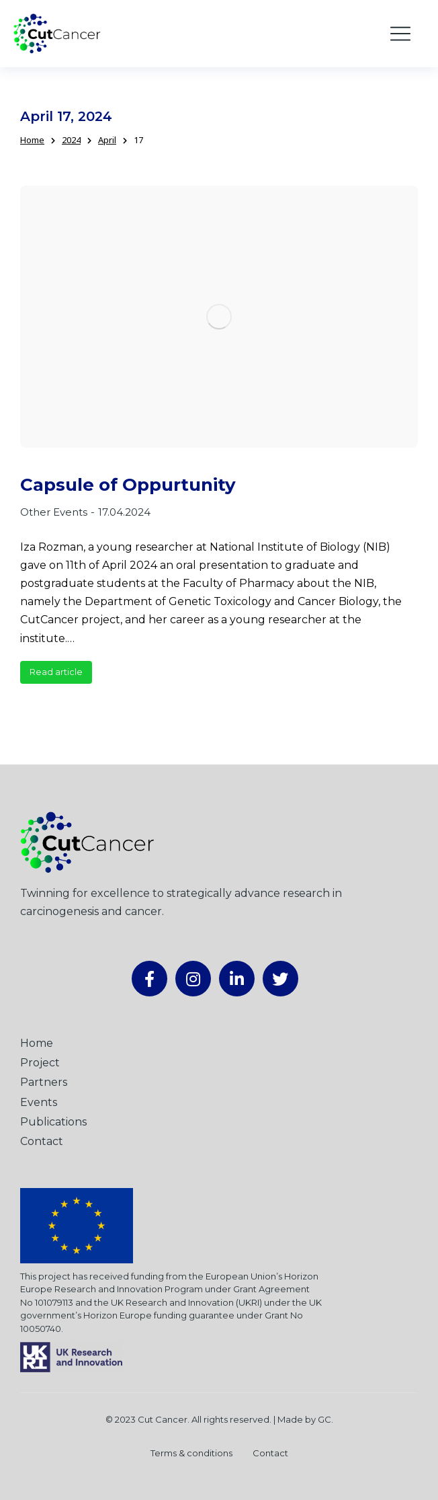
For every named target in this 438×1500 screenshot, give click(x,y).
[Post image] (219, 316)
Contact (270, 1453)
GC (324, 1419)
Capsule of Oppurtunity (128, 485)
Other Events (53, 512)
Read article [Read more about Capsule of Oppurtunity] (56, 671)
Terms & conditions (191, 1453)
